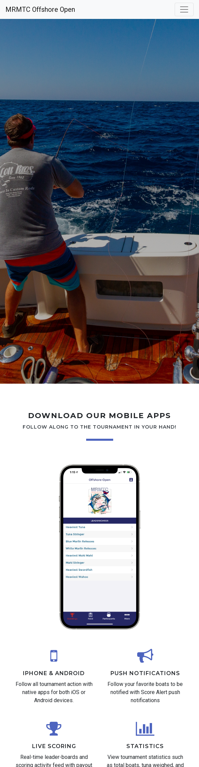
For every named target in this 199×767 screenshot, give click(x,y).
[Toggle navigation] (184, 9)
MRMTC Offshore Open (40, 9)
